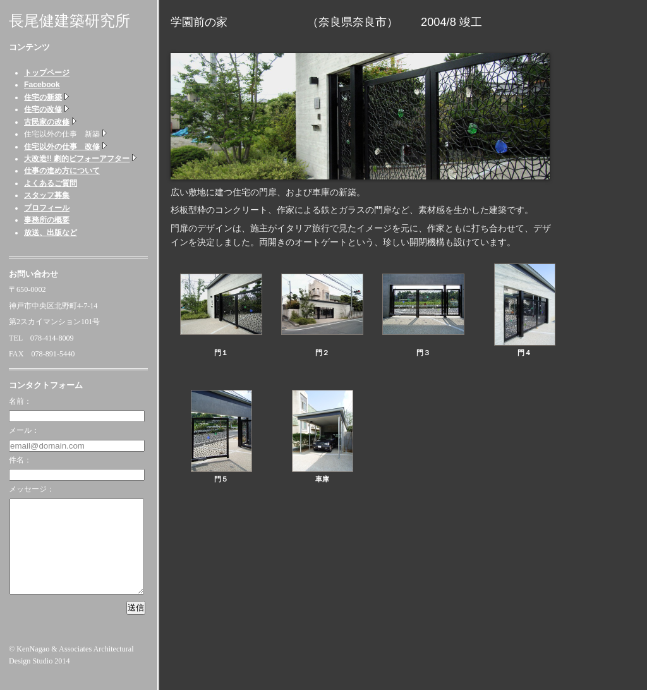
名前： (20, 401)
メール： (24, 430)
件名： (20, 460)
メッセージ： (31, 489)
